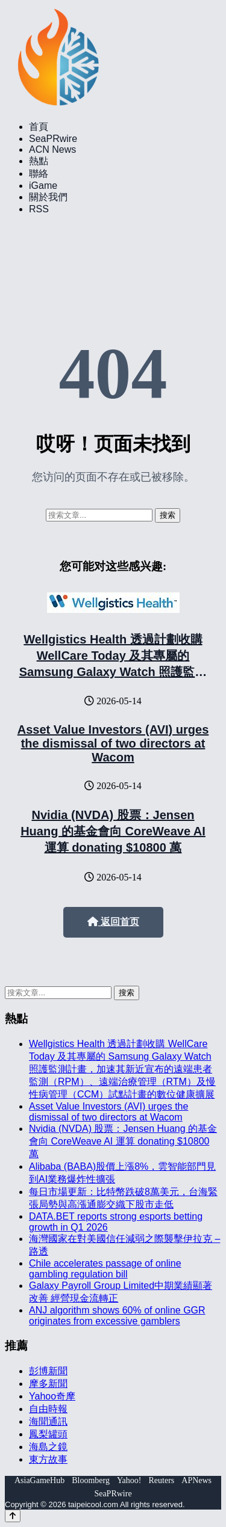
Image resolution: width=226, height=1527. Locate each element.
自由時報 (48, 1409)
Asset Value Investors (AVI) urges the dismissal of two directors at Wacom (113, 743)
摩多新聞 (48, 1383)
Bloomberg (91, 1480)
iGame (43, 185)
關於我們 (48, 197)
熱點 (38, 161)
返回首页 (113, 922)
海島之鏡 (48, 1447)
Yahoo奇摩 (52, 1396)
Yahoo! (129, 1480)
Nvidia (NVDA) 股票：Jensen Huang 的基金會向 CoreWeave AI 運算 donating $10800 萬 (113, 831)
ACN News (52, 149)
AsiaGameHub (39, 1480)
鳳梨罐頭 (48, 1434)
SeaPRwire (53, 139)
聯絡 (38, 173)
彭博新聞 (48, 1371)
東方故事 (48, 1459)
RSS (39, 209)
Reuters (162, 1480)
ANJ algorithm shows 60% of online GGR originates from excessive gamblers (117, 1315)
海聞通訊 (48, 1421)
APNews (196, 1480)
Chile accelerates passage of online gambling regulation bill (105, 1268)
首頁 (38, 126)
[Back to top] (12, 1516)
